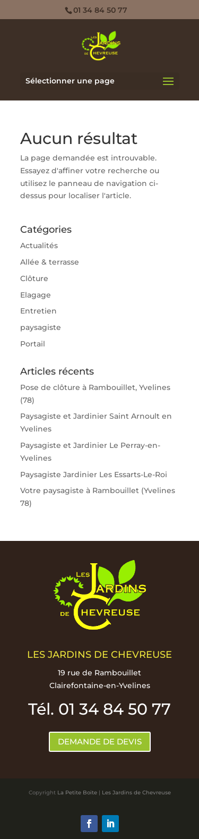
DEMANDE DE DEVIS (100, 741)
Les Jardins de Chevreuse (136, 792)
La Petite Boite (77, 792)
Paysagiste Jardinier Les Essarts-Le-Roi (93, 474)
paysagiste (40, 327)
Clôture (34, 278)
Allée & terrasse (49, 262)
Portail (32, 344)
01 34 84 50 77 (100, 10)
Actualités (39, 245)
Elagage (35, 295)
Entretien (38, 311)
